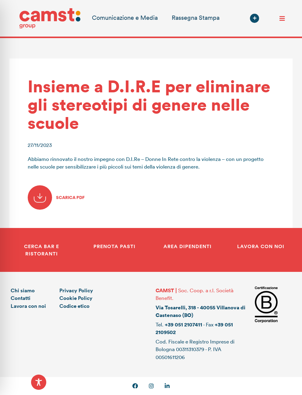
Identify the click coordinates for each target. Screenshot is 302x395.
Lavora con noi (28, 305)
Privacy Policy (76, 290)
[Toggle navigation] (282, 18)
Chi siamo (23, 290)
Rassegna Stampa (195, 17)
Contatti (20, 297)
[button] (254, 18)
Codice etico (74, 305)
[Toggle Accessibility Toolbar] (38, 382)
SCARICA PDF (56, 197)
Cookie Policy (76, 297)
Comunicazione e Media (125, 17)
